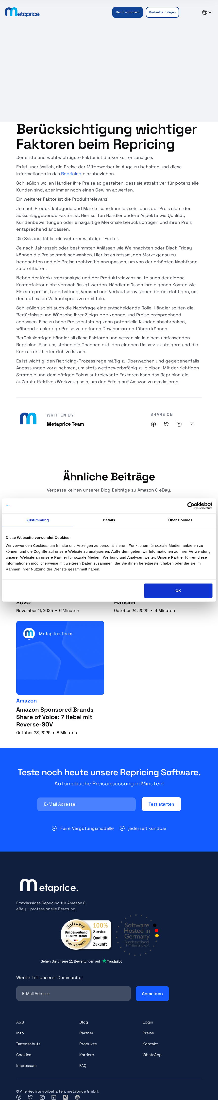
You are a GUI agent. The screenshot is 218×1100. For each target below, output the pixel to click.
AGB (20, 1022)
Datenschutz (28, 1043)
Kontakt (150, 1043)
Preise (148, 1033)
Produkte (88, 1043)
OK (178, 590)
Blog (83, 1022)
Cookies (23, 1054)
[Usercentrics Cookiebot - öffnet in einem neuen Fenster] (190, 506)
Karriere (86, 1054)
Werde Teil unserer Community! (49, 977)
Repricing (72, 173)
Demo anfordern (127, 12)
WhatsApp (152, 1054)
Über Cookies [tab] (180, 520)
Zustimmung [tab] (37, 520)
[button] (188, 12)
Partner (86, 1033)
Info (20, 1033)
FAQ (82, 1065)
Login (148, 1022)
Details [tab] (109, 520)
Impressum (26, 1065)
